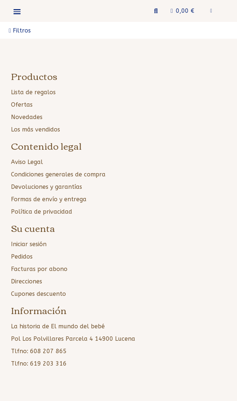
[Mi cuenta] (211, 11)
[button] (156, 11)
